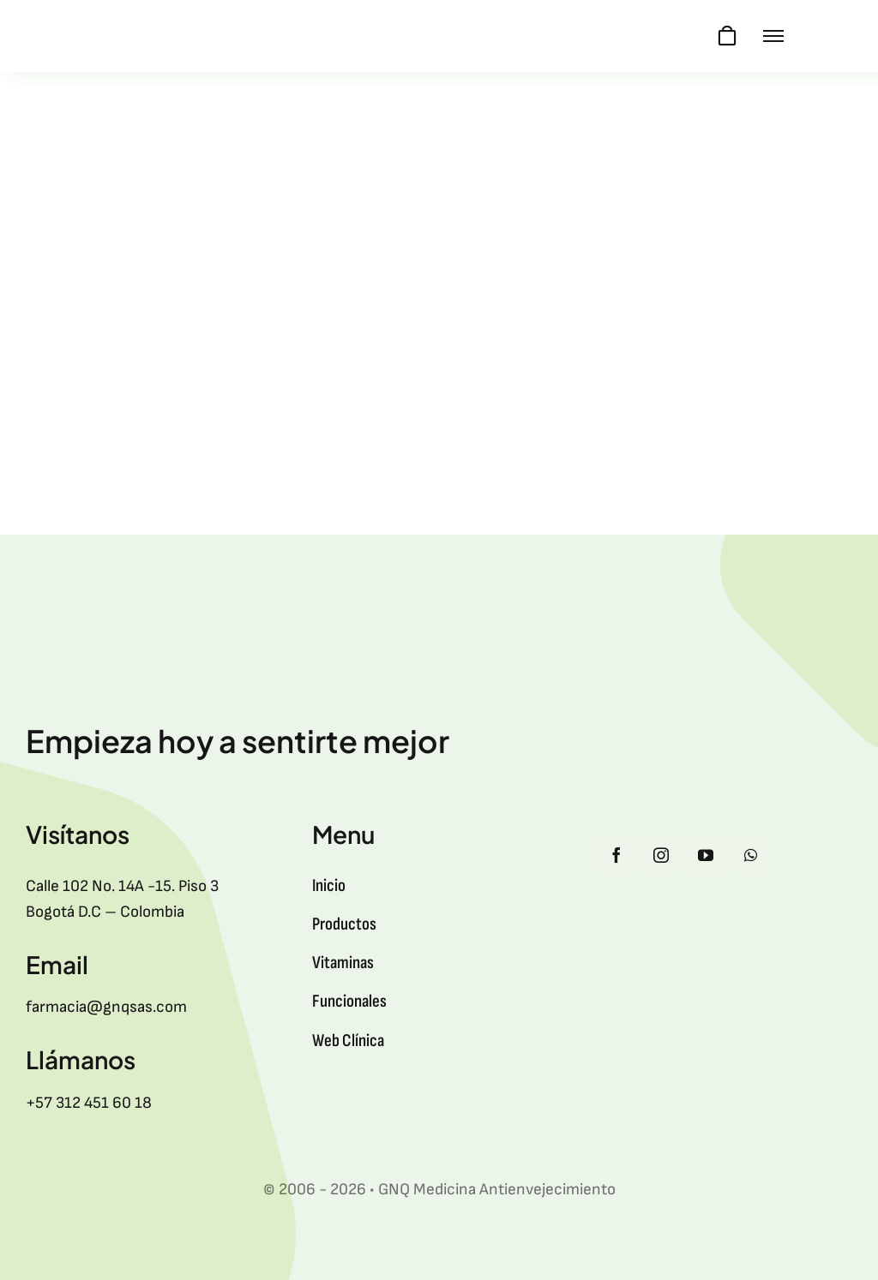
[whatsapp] (750, 855)
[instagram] (661, 855)
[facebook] (616, 855)
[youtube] (706, 855)
